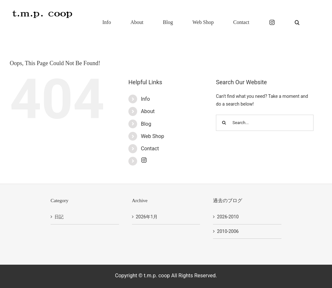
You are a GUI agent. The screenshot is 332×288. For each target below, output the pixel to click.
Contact (150, 148)
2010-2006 (228, 231)
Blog (146, 124)
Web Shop (152, 136)
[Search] (224, 123)
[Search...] (265, 123)
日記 (59, 216)
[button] (297, 21)
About (148, 111)
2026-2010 (228, 216)
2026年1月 (147, 216)
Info (145, 99)
